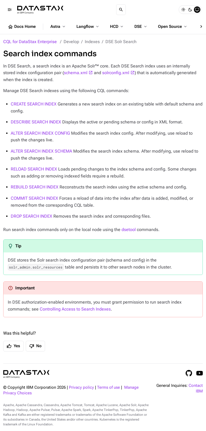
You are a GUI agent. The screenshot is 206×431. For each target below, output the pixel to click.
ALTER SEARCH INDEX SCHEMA (41, 151)
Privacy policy (81, 387)
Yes (13, 346)
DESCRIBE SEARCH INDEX (36, 121)
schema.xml (75, 72)
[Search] (121, 9)
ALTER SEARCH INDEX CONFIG (40, 133)
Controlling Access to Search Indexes (75, 309)
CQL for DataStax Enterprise (30, 41)
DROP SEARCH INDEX (31, 216)
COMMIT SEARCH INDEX (34, 198)
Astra (58, 26)
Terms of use (108, 387)
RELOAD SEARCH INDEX (34, 169)
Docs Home (22, 26)
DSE (141, 26)
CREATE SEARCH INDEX (34, 104)
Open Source (173, 26)
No (35, 346)
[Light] (183, 9)
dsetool (129, 229)
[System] (197, 9)
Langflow (88, 26)
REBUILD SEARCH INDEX (34, 187)
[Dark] (190, 9)
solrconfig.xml (115, 72)
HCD (117, 26)
